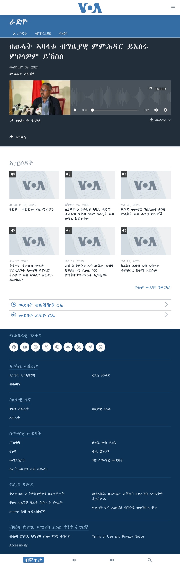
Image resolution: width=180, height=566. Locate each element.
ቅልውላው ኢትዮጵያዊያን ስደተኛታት (36, 494)
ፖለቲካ (14, 443)
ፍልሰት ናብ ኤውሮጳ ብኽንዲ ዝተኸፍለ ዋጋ (124, 508)
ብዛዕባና (15, 384)
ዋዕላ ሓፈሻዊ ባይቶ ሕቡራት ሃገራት (36, 503)
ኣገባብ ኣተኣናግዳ (22, 376)
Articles (43, 33)
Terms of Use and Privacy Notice (118, 537)
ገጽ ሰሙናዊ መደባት (107, 460)
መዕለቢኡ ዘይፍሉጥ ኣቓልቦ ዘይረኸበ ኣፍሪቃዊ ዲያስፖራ (127, 496)
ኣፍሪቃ (14, 418)
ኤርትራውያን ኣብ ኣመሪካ (28, 469)
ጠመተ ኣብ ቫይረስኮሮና (27, 512)
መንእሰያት (17, 460)
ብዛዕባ (63, 33)
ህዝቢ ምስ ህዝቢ (104, 443)
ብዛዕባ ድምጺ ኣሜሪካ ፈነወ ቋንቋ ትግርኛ (39, 537)
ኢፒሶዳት (20, 33)
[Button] (18, 138)
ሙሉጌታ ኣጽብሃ (21, 74)
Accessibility (18, 545)
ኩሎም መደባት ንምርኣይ (153, 287)
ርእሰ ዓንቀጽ (101, 376)
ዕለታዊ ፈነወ (101, 409)
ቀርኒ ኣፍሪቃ (19, 409)
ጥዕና (12, 452)
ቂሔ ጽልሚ (100, 452)
